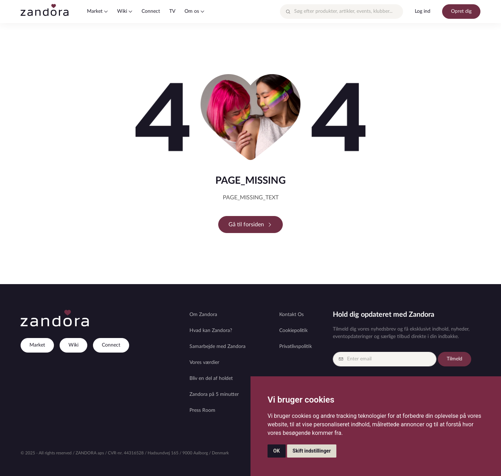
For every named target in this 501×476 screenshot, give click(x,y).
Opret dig (461, 11)
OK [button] (276, 451)
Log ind (422, 11)
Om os (192, 11)
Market (95, 11)
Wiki (122, 11)
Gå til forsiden (250, 224)
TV (172, 11)
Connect (151, 11)
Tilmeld (454, 358)
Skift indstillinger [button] (312, 451)
